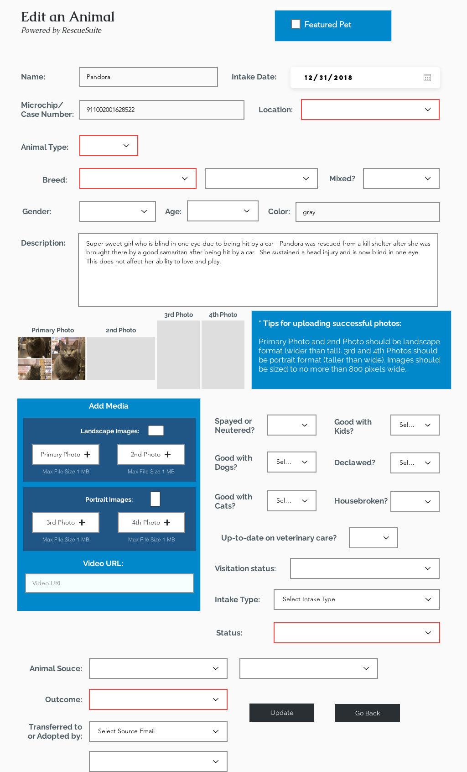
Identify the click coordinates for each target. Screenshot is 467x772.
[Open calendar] (427, 77)
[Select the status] (292, 425)
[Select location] (370, 109)
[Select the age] (223, 210)
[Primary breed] (138, 178)
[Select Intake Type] (357, 599)
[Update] (281, 713)
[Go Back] (367, 713)
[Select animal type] (108, 145)
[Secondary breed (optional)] (261, 178)
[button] (65, 454)
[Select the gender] (117, 211)
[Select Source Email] (158, 731)
